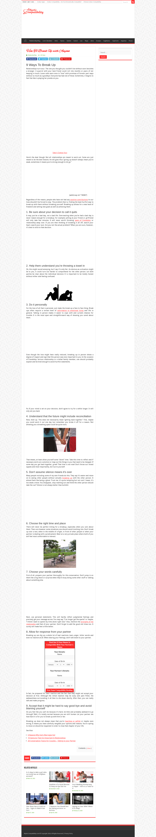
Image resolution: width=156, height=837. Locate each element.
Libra (92, 41)
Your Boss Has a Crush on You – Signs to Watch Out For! (35, 808)
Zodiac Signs (41, 2)
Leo (81, 41)
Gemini (69, 41)
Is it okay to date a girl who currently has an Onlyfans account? (36, 774)
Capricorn (115, 41)
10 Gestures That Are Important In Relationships (47, 738)
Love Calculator (47, 41)
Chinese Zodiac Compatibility (92, 2)
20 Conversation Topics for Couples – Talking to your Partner (52, 741)
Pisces (131, 41)
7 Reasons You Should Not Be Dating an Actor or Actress (58, 808)
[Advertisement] (93, 21)
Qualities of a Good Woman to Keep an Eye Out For (59, 785)
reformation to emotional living (70, 311)
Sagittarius (106, 41)
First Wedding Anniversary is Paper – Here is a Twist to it (82, 786)
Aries (56, 41)
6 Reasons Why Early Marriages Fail (41, 735)
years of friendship (83, 220)
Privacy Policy (68, 833)
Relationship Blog (34, 41)
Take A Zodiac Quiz (59, 153)
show (89, 748)
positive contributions (79, 200)
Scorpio (98, 41)
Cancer (75, 41)
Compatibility (25, 40)
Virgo (86, 41)
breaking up (67, 478)
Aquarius (123, 41)
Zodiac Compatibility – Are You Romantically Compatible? (64, 2)
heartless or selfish (72, 721)
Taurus (62, 41)
